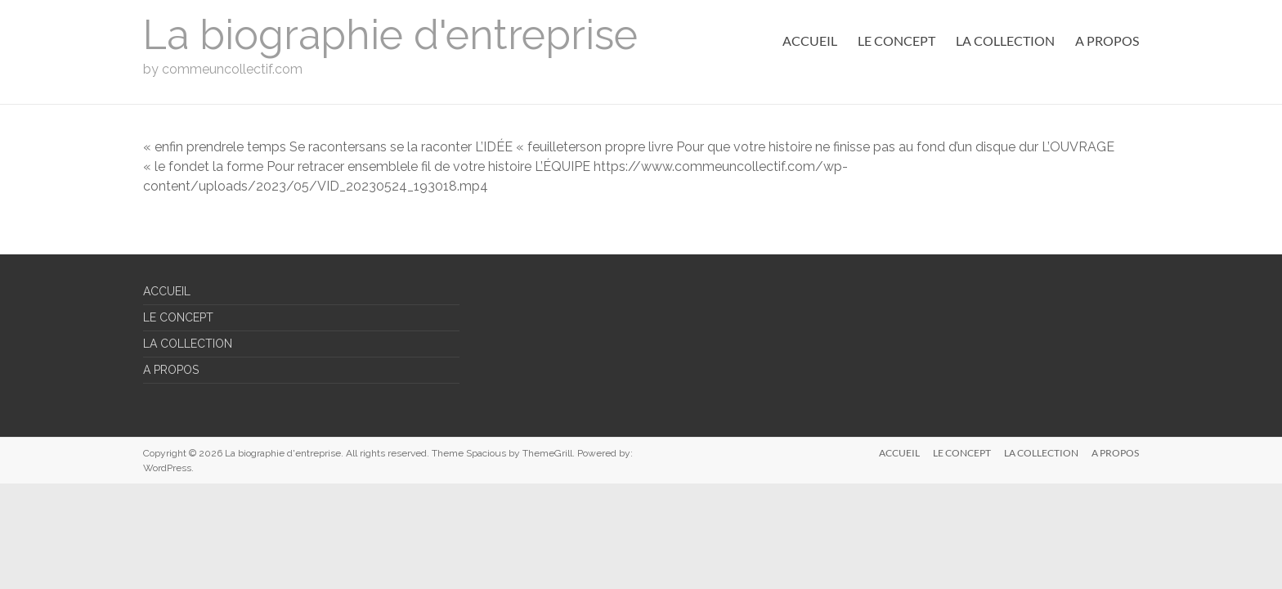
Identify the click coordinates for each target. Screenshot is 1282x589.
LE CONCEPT (896, 40)
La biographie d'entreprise (390, 35)
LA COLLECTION (1005, 40)
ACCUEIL (809, 40)
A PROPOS (1107, 40)
